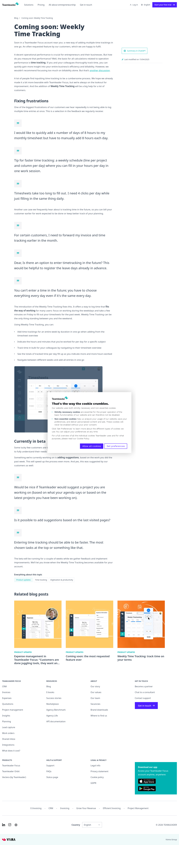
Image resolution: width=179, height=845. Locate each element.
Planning (6, 721)
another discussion (100, 70)
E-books (50, 692)
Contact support (143, 698)
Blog (16, 18)
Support (50, 765)
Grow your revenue (86, 808)
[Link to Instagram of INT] (9, 824)
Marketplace (52, 703)
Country (75, 824)
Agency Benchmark (56, 709)
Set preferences (116, 446)
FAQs (48, 771)
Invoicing (64, 808)
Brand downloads (99, 709)
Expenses (6, 698)
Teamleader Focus (11, 765)
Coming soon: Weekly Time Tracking (37, 18)
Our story (95, 686)
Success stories (53, 698)
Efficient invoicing (112, 808)
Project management (12, 709)
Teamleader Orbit (10, 771)
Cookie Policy (83, 438)
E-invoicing (36, 808)
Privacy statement (99, 771)
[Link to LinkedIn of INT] (3, 824)
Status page (52, 777)
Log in (134, 4)
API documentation (56, 721)
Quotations (7, 703)
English (145, 4)
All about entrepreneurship (62, 4)
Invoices (6, 692)
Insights (6, 715)
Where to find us (99, 715)
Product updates (23, 580)
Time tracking (41, 580)
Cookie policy (97, 777)
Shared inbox (8, 739)
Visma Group (171, 839)
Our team (95, 698)
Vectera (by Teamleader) (14, 777)
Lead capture (8, 727)
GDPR (93, 783)
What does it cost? (11, 750)
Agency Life (52, 715)
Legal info (95, 765)
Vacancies (95, 703)
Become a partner (144, 686)
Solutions (28, 4)
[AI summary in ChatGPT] (16, 825)
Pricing (41, 4)
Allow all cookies (91, 446)
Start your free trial (164, 4)
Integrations (8, 744)
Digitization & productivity (61, 580)
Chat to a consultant (145, 692)
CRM (4, 686)
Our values (96, 692)
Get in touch (86, 4)
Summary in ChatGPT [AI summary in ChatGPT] (134, 50)
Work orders (8, 733)
